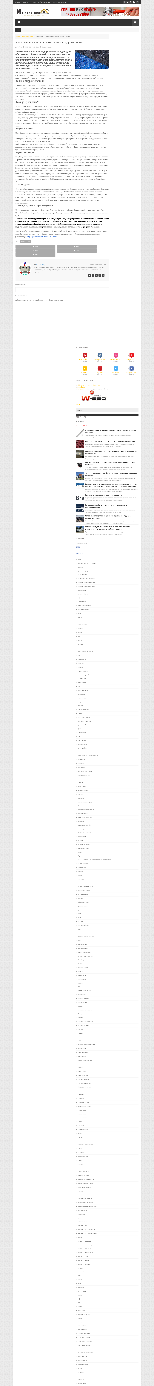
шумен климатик (108, 1263)
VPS (104, 1367)
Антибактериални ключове (111, 312)
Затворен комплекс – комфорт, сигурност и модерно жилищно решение (124, 185)
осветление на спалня (110, 812)
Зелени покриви (108, 520)
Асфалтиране (107, 331)
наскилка (106, 747)
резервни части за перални (111, 959)
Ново (104, 770)
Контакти (106, 608)
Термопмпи (106, 1109)
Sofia (104, 1355)
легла (105, 670)
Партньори (106, 855)
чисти (105, 1248)
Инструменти (107, 566)
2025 (104, 289)
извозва (105, 523)
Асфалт (105, 327)
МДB (104, 716)
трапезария (106, 1147)
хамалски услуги (108, 1182)
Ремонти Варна (108, 1001)
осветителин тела (109, 809)
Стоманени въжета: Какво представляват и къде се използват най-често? (121, 134)
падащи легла (107, 843)
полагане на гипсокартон (111, 909)
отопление (106, 820)
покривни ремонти (109, 897)
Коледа (105, 604)
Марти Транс (107, 708)
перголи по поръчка (109, 870)
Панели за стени (108, 847)
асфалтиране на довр (110, 335)
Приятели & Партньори (61, 2)
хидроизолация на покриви (111, 1201)
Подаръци (106, 882)
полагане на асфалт (109, 905)
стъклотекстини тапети (110, 1082)
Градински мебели (109, 439)
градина (105, 431)
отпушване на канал (109, 832)
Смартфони (106, 1040)
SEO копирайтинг (108, 1340)
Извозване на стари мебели (112, 535)
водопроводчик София (110, 404)
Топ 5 (105, 1144)
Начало (17, 2)
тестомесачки (107, 1128)
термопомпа (107, 1113)
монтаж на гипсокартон (110, 739)
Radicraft (106, 1325)
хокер (105, 1209)
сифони (105, 1028)
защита (105, 508)
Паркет (105, 851)
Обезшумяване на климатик (112, 774)
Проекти (105, 947)
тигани (105, 1136)
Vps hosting (106, 1371)
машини (105, 712)
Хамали (105, 1174)
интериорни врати (109, 577)
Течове (105, 1132)
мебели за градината (110, 720)
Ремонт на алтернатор (110, 974)
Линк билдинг (107, 88)
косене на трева (108, 624)
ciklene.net (106, 1267)
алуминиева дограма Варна (112, 308)
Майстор (106, 701)
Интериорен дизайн (109, 574)
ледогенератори (108, 678)
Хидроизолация (27, 35)
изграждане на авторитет (111, 539)
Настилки (106, 758)
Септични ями (107, 1020)
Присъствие (106, 943)
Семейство (106, 1017)
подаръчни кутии (108, 886)
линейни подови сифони (110, 685)
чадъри (105, 1236)
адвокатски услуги (109, 300)
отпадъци (106, 824)
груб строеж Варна (109, 446)
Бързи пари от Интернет (110, 381)
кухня (105, 647)
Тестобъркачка (108, 1117)
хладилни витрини (109, 1205)
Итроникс (106, 585)
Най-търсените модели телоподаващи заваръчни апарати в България (122, 172)
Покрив (105, 889)
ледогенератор (108, 674)
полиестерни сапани (109, 916)
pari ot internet (107, 1290)
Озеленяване (107, 785)
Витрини (105, 396)
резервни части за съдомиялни (113, 963)
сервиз (105, 1024)
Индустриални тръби (109, 554)
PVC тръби (106, 1321)
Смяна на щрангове (109, 1043)
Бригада (105, 373)
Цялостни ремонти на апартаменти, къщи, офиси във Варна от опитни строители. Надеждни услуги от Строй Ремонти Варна (119, 201)
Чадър (105, 1232)
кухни (105, 643)
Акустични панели (108, 304)
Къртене (105, 651)
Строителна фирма (109, 1067)
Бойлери (105, 358)
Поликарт (106, 920)
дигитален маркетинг (110, 450)
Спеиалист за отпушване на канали (114, 1051)
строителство (107, 1078)
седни (105, 1013)
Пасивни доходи (108, 859)
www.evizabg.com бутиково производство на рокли (119, 1375)
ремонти (106, 997)
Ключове (106, 601)
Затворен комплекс (109, 504)
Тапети (105, 1097)
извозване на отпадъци (110, 531)
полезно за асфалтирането (111, 913)
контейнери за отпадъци (111, 616)
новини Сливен (107, 766)
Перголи (105, 866)
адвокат (105, 296)
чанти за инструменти (110, 1244)
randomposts (107, 1329)
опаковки (106, 797)
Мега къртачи (107, 724)
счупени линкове (108, 1094)
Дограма (106, 458)
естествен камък (108, 481)
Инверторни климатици (110, 547)
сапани (105, 1009)
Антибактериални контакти (112, 315)
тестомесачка (107, 1124)
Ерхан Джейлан (108, 477)
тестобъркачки (108, 1121)
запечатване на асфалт (110, 500)
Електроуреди (107, 473)
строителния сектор (109, 1074)
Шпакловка (106, 1255)
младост (106, 735)
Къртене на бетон (108, 654)
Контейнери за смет (109, 620)
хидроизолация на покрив (111, 1198)
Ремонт (105, 966)
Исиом (105, 581)
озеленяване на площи (110, 789)
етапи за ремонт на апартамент (113, 485)
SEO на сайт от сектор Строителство (115, 86)
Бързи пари (106, 377)
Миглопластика (108, 731)
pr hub (105, 1305)
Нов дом (105, 762)
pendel (105, 1294)
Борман (105, 362)
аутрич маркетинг (108, 339)
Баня (104, 342)
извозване (106, 527)
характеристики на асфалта (112, 1186)
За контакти (27, 2)
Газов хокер (106, 423)
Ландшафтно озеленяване (111, 666)
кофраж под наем (108, 631)
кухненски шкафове (109, 639)
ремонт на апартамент (110, 978)
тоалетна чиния (108, 1140)
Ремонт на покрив (108, 990)
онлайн (105, 793)
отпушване (106, 828)
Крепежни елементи (109, 635)
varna (105, 1359)
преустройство (108, 939)
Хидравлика (107, 1190)
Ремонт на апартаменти (110, 982)
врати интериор (108, 419)
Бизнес (105, 346)
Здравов (105, 512)
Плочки (105, 878)
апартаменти (107, 319)
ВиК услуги (106, 90)
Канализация (107, 597)
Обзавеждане (107, 778)
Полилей (106, 924)
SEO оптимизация (108, 1348)
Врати (105, 416)
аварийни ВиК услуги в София (112, 292)
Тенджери (106, 1101)
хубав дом (106, 1217)
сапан (105, 1005)
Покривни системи (109, 901)
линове (105, 693)
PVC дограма (107, 1313)
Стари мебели (107, 1055)
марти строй (107, 705)
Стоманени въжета (109, 1063)
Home (18, 35)
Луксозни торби (108, 697)
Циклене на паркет (109, 1225)
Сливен (105, 1036)
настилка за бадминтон (110, 751)
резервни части (108, 955)
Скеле (105, 1032)
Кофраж (105, 627)
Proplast (105, 1309)
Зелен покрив (107, 516)
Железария (106, 489)
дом (104, 466)
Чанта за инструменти (110, 1240)
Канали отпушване (109, 593)
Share (39, 260)
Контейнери (107, 612)
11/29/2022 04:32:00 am (31, 46)
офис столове (107, 839)
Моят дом (106, 743)
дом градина (107, 470)
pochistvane (106, 1302)
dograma (106, 1275)
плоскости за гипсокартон (111, 874)
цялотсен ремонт (108, 1228)
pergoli (105, 1298)
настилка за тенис (109, 755)
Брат (104, 366)
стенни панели (107, 1059)
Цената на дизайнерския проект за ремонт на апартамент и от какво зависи (124, 158)
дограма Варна (108, 462)
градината (106, 435)
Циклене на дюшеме (109, 1221)
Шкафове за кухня (108, 1251)
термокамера (107, 1105)
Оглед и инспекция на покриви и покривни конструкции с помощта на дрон (124, 240)
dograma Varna (108, 1278)
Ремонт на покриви (109, 993)
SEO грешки (106, 1336)
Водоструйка (107, 408)
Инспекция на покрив (109, 562)
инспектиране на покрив (110, 558)
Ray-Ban (105, 1332)
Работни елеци (108, 951)
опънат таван (107, 801)
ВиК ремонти (107, 389)
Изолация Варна (108, 543)
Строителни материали (110, 1070)
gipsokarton (106, 1282)
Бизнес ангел (107, 350)
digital (105, 1271)
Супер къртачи (107, 1086)
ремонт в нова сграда (110, 970)
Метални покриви (108, 728)
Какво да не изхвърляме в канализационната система (120, 589)
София (105, 1047)
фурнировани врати (109, 1167)
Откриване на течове (110, 816)
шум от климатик (108, 1259)
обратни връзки (108, 782)
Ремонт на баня (108, 986)
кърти (105, 658)
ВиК (104, 385)
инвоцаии (106, 550)
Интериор (106, 570)
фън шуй (105, 1171)
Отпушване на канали (110, 835)
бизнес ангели (107, 354)
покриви (105, 893)
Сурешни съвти (107, 1090)
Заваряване (106, 497)
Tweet (23, 260)
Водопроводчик (108, 400)
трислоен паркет (108, 1159)
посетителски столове (110, 928)
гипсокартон (107, 427)
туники (105, 1163)
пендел (105, 862)
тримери (106, 1155)
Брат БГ (105, 369)
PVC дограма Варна (109, 1317)
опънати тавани (108, 805)
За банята (106, 493)
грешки (105, 443)
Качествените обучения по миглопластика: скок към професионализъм (122, 227)
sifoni (104, 1352)
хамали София (107, 1178)
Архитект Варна (108, 323)
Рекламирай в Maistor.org (42, 2)
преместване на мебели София (113, 936)
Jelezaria (106, 1286)
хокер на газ (107, 1213)
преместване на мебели (110, 932)
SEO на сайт (107, 1344)
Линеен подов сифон (109, 681)
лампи (105, 662)
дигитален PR (107, 454)
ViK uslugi (106, 1363)
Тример (105, 1151)
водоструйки (107, 412)
